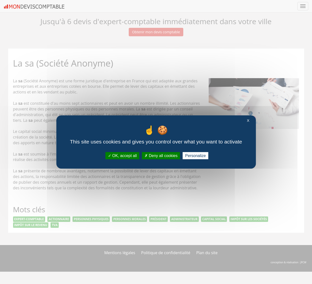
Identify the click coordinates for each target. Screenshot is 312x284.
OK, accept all (122, 156)
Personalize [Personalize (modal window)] (195, 156)
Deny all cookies (161, 156)
